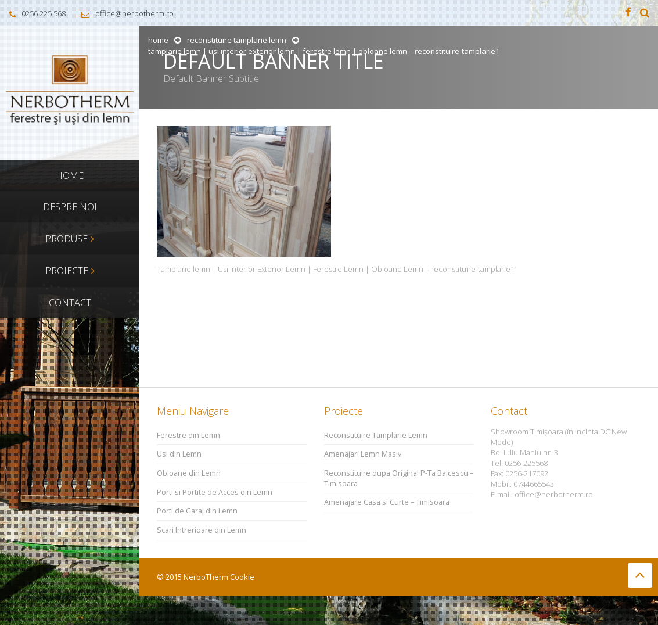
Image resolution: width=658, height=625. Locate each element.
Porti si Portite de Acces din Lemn (214, 492)
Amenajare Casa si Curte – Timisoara (387, 502)
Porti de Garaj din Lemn (197, 511)
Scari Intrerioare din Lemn (201, 530)
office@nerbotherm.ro (124, 13)
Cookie (242, 577)
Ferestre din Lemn (188, 435)
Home (158, 40)
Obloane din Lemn (189, 473)
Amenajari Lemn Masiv (362, 454)
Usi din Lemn (179, 454)
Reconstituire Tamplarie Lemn (236, 40)
